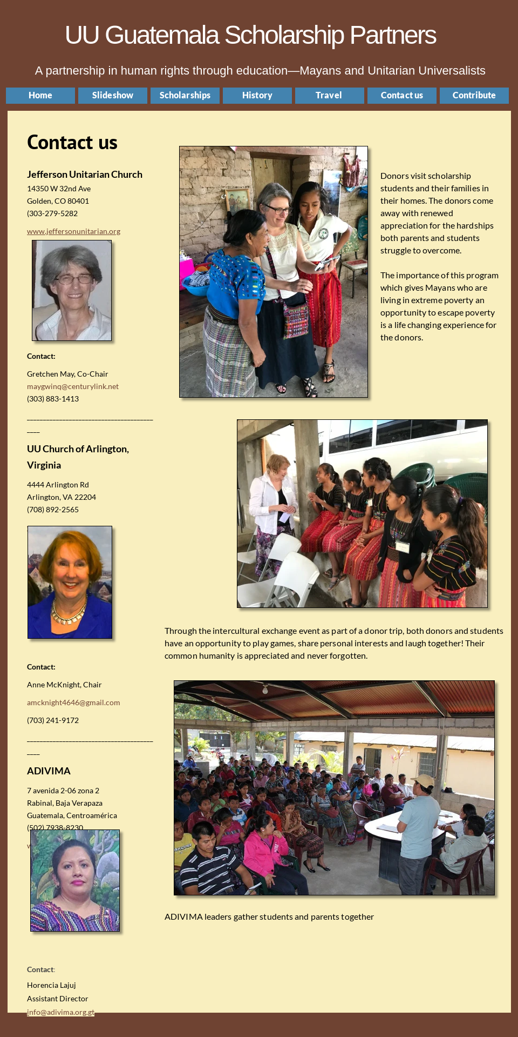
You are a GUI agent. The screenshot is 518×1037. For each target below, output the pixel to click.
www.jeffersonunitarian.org (73, 231)
